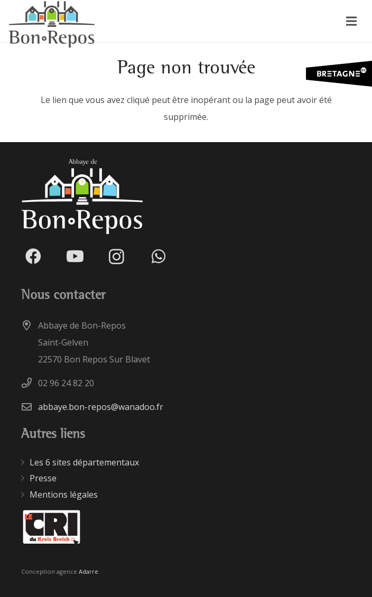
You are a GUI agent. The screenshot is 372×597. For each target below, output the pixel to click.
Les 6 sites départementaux (84, 462)
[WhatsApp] (158, 256)
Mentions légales (64, 494)
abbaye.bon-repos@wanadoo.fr (100, 407)
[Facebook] (33, 256)
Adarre (88, 571)
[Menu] (351, 21)
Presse (43, 478)
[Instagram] (116, 256)
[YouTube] (75, 256)
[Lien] (51, 527)
